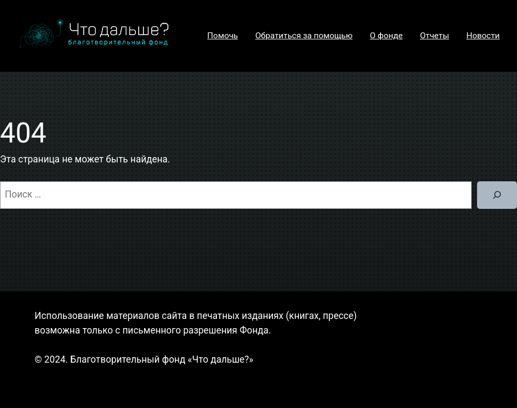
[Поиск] (497, 195)
